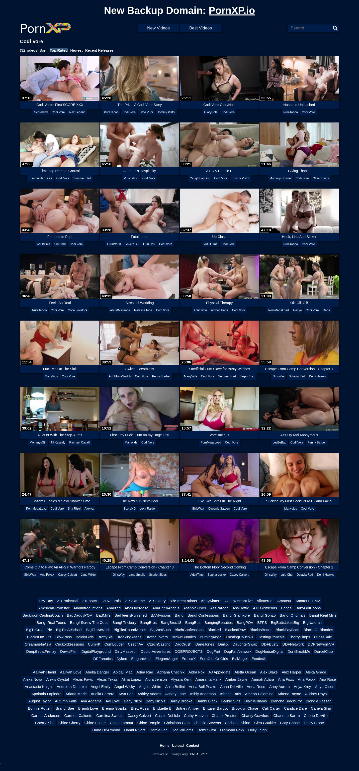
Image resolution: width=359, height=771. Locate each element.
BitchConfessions (189, 630)
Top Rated (59, 50)
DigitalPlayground (96, 651)
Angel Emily (100, 686)
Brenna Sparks (114, 708)
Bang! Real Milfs (323, 615)
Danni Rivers (135, 730)
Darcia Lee (159, 730)
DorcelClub (323, 651)
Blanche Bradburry (286, 701)
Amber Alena (219, 310)
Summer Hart (82, 178)
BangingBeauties (218, 622)
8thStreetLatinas (183, 601)
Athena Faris (230, 694)
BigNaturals (313, 622)
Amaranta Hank (208, 679)
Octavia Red (296, 376)
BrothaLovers (157, 637)
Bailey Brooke (181, 701)
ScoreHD (129, 508)
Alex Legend (77, 112)
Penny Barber (161, 376)
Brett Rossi (140, 708)
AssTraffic (241, 608)
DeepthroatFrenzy (41, 651)
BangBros (148, 622)
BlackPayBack (288, 630)
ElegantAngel (166, 659)
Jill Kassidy (57, 442)
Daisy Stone (314, 723)
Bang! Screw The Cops (89, 622)
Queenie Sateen (219, 508)
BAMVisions (161, 615)
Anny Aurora (279, 686)
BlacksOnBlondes (318, 630)
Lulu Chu (149, 244)
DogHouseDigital (269, 651)
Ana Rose (328, 679)
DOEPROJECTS (189, 651)
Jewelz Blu (132, 244)
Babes (286, 608)
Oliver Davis (321, 178)
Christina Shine (237, 723)
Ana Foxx (286, 679)
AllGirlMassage (120, 310)
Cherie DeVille (316, 715)
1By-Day (46, 601)
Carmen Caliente (78, 715)
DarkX (223, 644)
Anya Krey (302, 686)
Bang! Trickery (124, 622)
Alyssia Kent (181, 679)
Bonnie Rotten (40, 708)
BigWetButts (160, 630)
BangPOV (245, 622)
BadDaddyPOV (79, 615)
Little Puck (146, 112)
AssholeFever (194, 608)
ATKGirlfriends (265, 608)
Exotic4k (259, 659)
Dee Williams (182, 730)
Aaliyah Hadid (44, 672)
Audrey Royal (316, 694)
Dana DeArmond (106, 730)
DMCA (194, 754)
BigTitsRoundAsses (130, 630)
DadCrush (183, 644)
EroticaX (188, 659)
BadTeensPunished (130, 615)
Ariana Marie (76, 694)
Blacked (214, 630)
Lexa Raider (148, 508)
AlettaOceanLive (239, 601)
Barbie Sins (231, 701)
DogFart (213, 651)
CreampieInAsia (38, 644)
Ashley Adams (149, 694)
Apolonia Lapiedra (46, 694)
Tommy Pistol (166, 112)
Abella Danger (97, 672)
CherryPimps (299, 637)
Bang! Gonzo (265, 615)
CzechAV (135, 644)
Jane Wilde (88, 574)
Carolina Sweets (109, 715)
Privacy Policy (179, 754)
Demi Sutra (206, 730)
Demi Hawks (317, 376)
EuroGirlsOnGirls (214, 659)
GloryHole (210, 112)
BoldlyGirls (85, 637)
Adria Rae (144, 672)
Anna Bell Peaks (202, 686)
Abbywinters (211, 601)
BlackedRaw (235, 630)
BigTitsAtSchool (69, 630)
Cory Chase (290, 723)
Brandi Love (88, 708)
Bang (179, 615)
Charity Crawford (255, 715)
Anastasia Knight (39, 686)
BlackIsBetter (260, 630)
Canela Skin (321, 708)
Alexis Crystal (57, 679)
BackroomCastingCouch (42, 615)
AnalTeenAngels (165, 608)
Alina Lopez (131, 679)
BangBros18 (171, 622)
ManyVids (51, 376)
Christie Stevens (207, 723)
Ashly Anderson (203, 694)
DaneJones (204, 644)
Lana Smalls (137, 574)
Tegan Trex (247, 376)
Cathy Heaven (196, 715)
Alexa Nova (32, 679)
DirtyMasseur (126, 651)
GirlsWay (278, 376)
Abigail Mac (123, 672)
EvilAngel (240, 659)
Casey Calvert (67, 574)
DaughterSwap (245, 644)
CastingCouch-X (240, 637)
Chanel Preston (224, 715)
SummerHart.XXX (40, 178)
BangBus (192, 622)
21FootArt (90, 601)
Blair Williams (255, 701)
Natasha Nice (143, 310)
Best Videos (200, 28)
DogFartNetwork (237, 651)
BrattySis (104, 637)
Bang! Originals (292, 615)
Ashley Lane (175, 694)
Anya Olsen (325, 686)
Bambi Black (206, 701)
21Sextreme (135, 601)
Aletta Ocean (245, 672)
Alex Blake (269, 672)
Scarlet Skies (158, 574)
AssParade (219, 608)
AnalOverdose (136, 608)
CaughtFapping (200, 178)
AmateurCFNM (307, 601)
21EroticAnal (67, 601)
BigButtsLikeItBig (285, 622)
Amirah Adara (262, 679)
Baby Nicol (133, 701)
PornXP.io (232, 10)
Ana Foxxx (47, 574)
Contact (192, 746)
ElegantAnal (141, 659)
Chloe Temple (148, 723)
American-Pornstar (54, 608)
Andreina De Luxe (72, 686)
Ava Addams (91, 701)
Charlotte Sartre (286, 715)
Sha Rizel (74, 508)
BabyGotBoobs (308, 608)
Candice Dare (295, 708)
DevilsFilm (68, 651)
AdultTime (43, 244)
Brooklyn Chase (245, 708)
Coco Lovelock (78, 310)
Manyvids (131, 442)
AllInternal (265, 601)
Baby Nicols (155, 701)
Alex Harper (291, 672)
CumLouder (114, 644)
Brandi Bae (65, 708)
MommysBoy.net (280, 178)
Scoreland (41, 112)
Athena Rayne (289, 694)
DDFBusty (269, 644)
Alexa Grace (315, 672)
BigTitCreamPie (39, 630)
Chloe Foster (95, 723)
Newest (76, 50)
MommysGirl (38, 442)
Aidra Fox (196, 672)
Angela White (150, 686)
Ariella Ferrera (102, 694)
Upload (178, 746)
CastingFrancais (271, 637)
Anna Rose (256, 686)
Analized (113, 608)
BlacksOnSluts (39, 637)
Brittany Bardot (215, 708)
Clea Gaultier (265, 723)
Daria (326, 310)
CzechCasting (159, 644)
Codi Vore (58, 112)
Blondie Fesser (318, 701)
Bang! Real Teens (51, 622)
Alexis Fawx (83, 679)
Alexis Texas (107, 679)
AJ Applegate (219, 672)
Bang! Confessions (203, 615)
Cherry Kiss (45, 723)
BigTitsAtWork (98, 630)
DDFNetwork (293, 644)
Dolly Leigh (257, 730)
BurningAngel (211, 637)
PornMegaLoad (278, 310)
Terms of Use (160, 754)
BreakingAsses (129, 637)
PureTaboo (111, 112)
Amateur (284, 601)
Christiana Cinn (177, 723)
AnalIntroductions (88, 608)
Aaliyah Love (71, 672)
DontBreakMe (298, 651)
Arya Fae (126, 694)
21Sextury (157, 601)
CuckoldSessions (69, 644)
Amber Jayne (236, 679)
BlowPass (63, 637)
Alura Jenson (156, 679)
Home (165, 746)
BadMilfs (103, 615)
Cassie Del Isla (167, 715)
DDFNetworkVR (321, 644)
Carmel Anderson (45, 715)
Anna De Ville (231, 686)
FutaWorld (114, 244)
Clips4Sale (323, 637)
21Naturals (112, 601)
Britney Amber (187, 708)
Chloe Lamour (121, 723)
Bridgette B (162, 708)
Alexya (297, 310)
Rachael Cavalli (79, 442)
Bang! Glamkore (236, 615)
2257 (204, 754)
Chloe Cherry (69, 723)
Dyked (122, 659)
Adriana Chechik (170, 672)
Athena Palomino (259, 694)
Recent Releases (99, 50)
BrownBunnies (184, 637)
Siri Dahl (60, 244)
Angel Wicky (124, 686)
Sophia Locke (217, 574)
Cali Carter (271, 708)
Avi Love (112, 701)
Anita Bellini (175, 686)
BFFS (262, 622)
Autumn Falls (66, 701)
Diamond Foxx (232, 730)
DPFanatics (103, 659)
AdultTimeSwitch (120, 376)
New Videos (158, 28)
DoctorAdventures (156, 651)
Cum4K (94, 644)
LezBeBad (279, 442)
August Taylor (39, 701)
